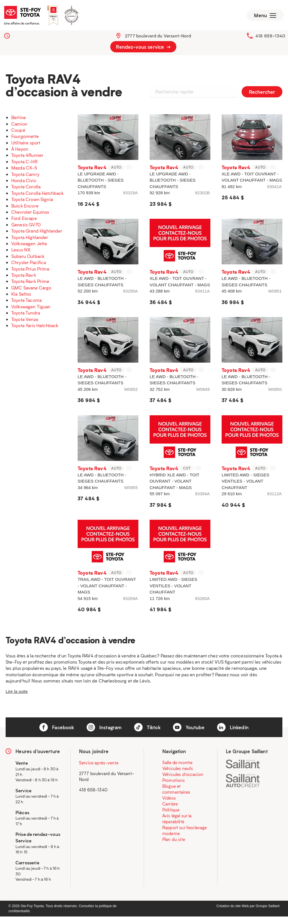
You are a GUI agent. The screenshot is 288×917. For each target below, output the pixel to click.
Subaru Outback (27, 257)
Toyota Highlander (29, 238)
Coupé (18, 130)
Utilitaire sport (25, 143)
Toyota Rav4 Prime (30, 282)
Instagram (104, 728)
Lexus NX (20, 250)
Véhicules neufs (177, 769)
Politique (170, 810)
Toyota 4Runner (27, 156)
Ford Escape (24, 219)
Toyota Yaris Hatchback (34, 326)
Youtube (188, 728)
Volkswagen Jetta (29, 244)
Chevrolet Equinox (30, 212)
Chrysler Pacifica (28, 263)
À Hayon (19, 149)
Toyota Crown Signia (32, 200)
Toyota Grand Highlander (36, 231)
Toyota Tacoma (26, 301)
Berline (18, 118)
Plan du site (173, 840)
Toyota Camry (25, 175)
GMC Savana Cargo (31, 288)
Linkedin (233, 728)
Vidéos (169, 799)
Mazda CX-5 (24, 168)
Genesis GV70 (26, 225)
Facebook (56, 728)
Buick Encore (25, 206)
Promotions (173, 781)
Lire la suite (17, 692)
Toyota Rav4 (23, 275)
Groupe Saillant (268, 907)
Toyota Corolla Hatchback (37, 194)
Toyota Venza (24, 320)
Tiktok (147, 728)
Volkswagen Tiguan (31, 307)
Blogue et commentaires (176, 790)
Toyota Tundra (25, 313)
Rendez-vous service (143, 47)
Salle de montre (177, 763)
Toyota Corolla (25, 187)
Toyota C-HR (24, 162)
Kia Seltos (21, 294)
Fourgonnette (25, 137)
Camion (19, 124)
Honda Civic (24, 181)
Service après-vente (98, 763)
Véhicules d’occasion (182, 775)
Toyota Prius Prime (30, 269)
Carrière (170, 804)
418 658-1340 (270, 36)
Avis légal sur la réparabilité (177, 819)
